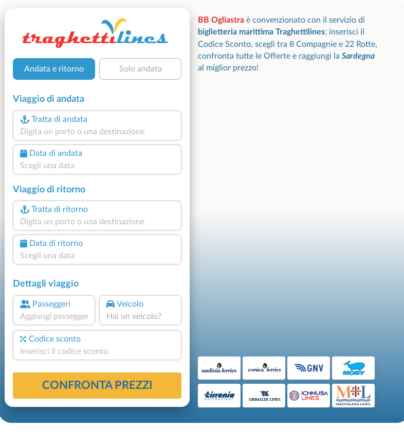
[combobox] (97, 132)
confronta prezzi (97, 385)
